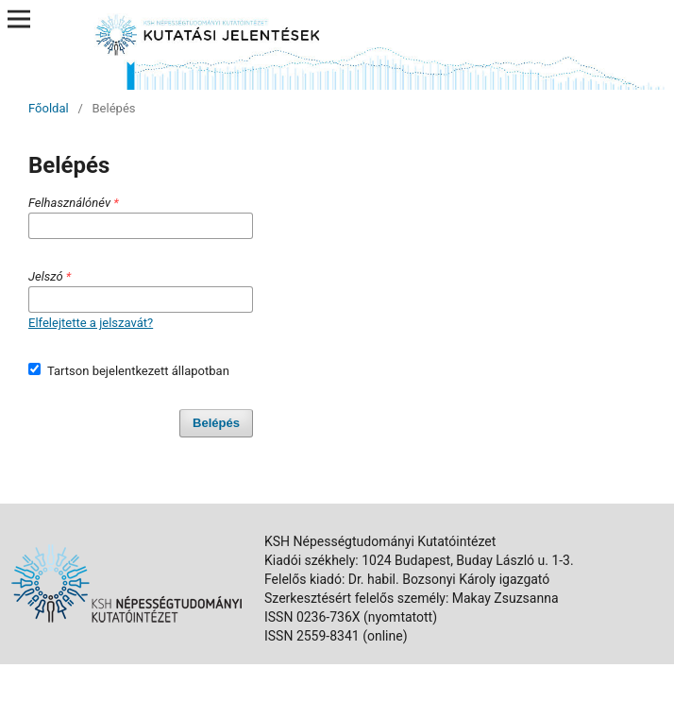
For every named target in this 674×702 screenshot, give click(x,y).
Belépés (216, 423)
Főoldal (48, 108)
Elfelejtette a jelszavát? (90, 323)
